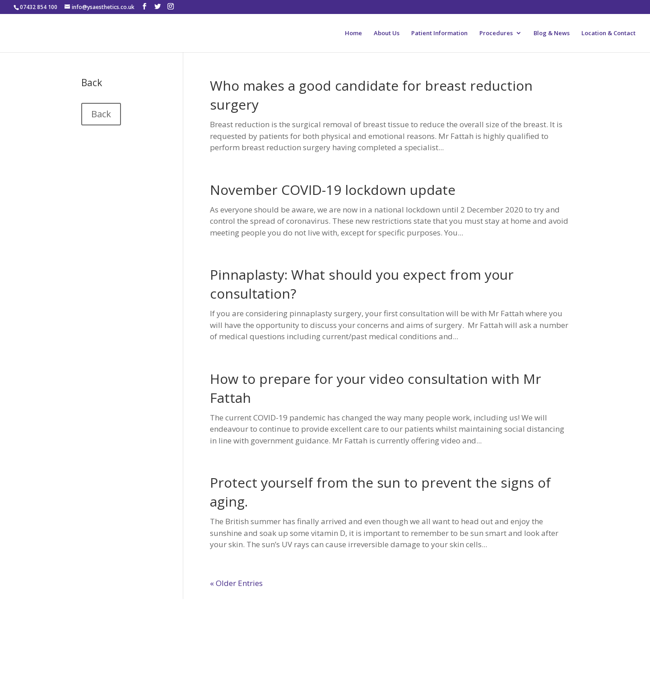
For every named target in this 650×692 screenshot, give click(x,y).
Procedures (496, 33)
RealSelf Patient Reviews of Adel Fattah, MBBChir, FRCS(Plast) (164, 633)
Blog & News (552, 33)
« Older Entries (236, 583)
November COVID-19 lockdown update (332, 189)
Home (353, 33)
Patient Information (439, 33)
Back (101, 114)
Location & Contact (608, 33)
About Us (386, 33)
